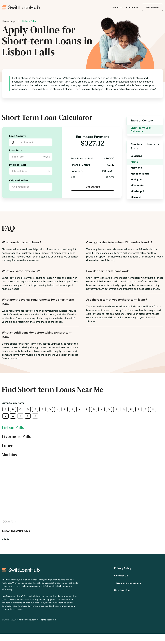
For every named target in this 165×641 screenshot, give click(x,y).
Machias (9, 454)
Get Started (152, 7)
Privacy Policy (122, 568)
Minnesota (137, 185)
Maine (134, 161)
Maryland (136, 167)
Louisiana (136, 155)
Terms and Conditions (127, 583)
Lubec (7, 445)
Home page (9, 21)
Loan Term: (16, 150)
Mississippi (137, 191)
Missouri (136, 197)
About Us (118, 7)
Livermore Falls (16, 436)
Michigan (136, 179)
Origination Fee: (18, 180)
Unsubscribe (122, 590)
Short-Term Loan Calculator (141, 129)
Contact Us (132, 7)
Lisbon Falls (13, 427)
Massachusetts (140, 173)
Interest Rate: (17, 164)
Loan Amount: (17, 136)
